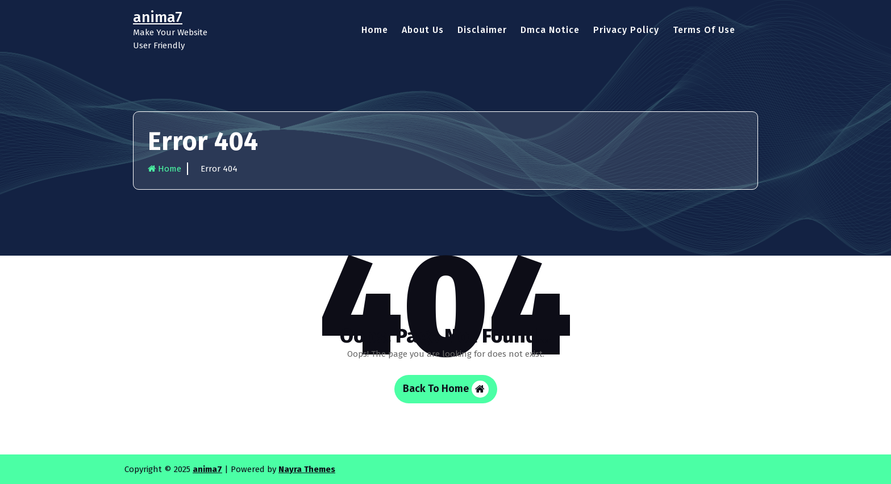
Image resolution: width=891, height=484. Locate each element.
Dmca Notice (550, 29)
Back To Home (446, 389)
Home (374, 29)
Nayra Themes (306, 469)
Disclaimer (482, 29)
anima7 (207, 469)
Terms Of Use (704, 29)
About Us (423, 29)
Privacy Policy (626, 29)
